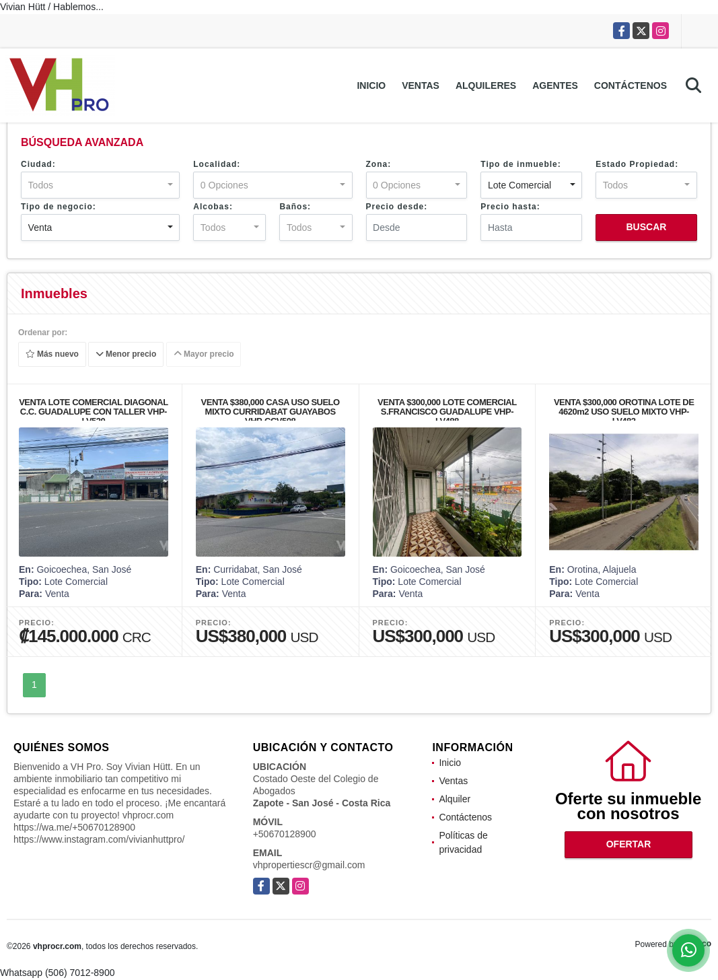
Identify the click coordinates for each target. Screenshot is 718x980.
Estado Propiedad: (637, 164)
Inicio (371, 85)
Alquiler (454, 799)
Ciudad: (38, 164)
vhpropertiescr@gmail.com (309, 865)
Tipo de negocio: (58, 206)
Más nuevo (52, 354)
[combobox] (100, 185)
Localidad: (216, 164)
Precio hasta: (510, 206)
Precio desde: (397, 206)
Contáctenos (630, 85)
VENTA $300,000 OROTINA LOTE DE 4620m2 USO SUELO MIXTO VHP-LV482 (624, 411)
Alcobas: (213, 206)
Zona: (379, 164)
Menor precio (126, 354)
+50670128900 (284, 834)
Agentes (555, 85)
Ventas (420, 85)
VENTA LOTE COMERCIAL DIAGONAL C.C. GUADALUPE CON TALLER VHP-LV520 (93, 411)
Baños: (295, 206)
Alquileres (486, 85)
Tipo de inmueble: (520, 164)
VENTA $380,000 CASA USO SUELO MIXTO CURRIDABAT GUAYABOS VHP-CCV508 (270, 411)
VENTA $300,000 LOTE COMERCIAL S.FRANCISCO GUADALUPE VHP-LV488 (447, 411)
